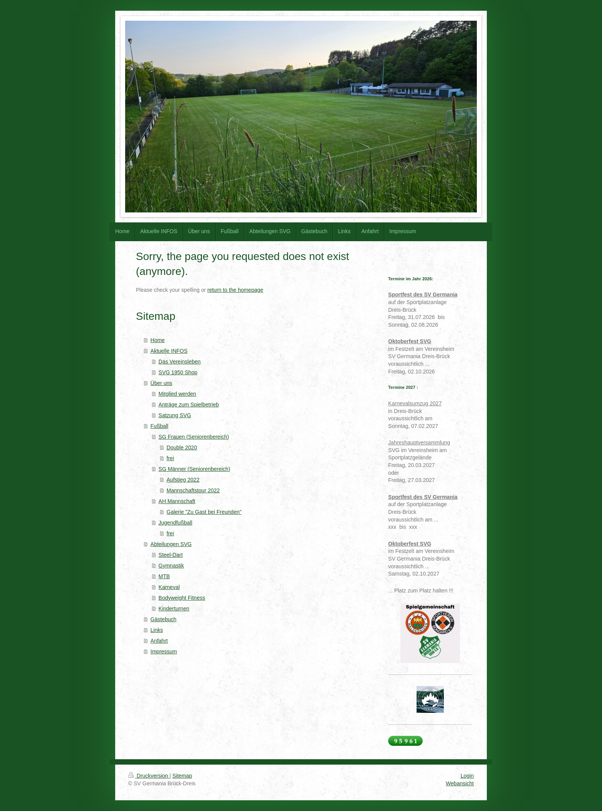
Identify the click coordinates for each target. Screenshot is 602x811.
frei (170, 458)
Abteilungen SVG (171, 544)
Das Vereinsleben (180, 362)
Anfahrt (159, 641)
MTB (164, 576)
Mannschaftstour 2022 (193, 490)
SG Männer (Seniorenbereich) (194, 469)
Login (467, 776)
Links (156, 630)
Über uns (161, 383)
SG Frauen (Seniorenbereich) (194, 437)
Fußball (159, 426)
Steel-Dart (171, 555)
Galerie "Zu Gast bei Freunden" (204, 512)
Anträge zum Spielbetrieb (189, 404)
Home (157, 340)
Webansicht (460, 783)
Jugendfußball (175, 523)
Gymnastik (171, 566)
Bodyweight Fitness (182, 598)
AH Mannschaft (177, 501)
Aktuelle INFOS (168, 351)
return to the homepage (235, 290)
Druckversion (148, 776)
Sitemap (182, 776)
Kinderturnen (174, 608)
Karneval (169, 587)
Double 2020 (182, 447)
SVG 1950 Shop (178, 372)
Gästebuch (163, 619)
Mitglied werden (177, 394)
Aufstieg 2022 (183, 480)
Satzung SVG (175, 415)
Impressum (163, 651)
